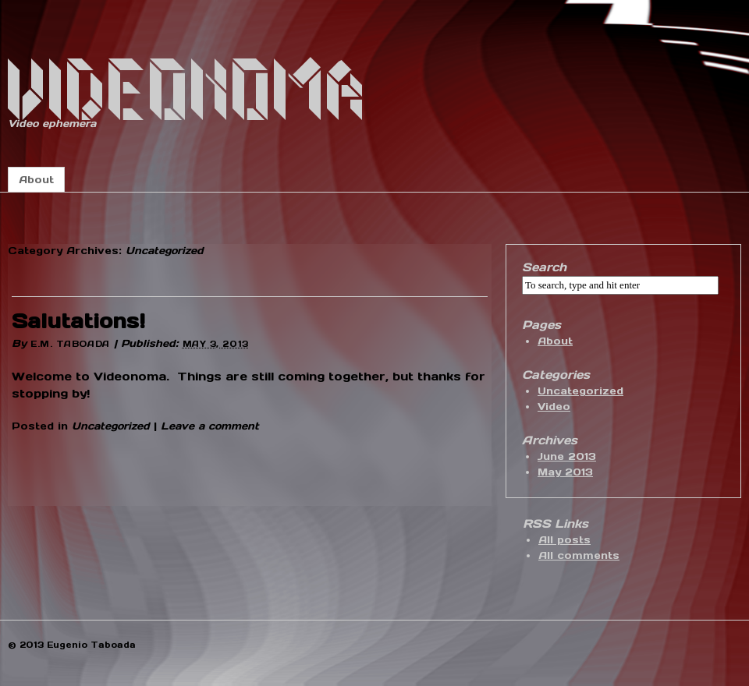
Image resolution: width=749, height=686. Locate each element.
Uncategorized (111, 426)
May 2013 (565, 472)
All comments (578, 555)
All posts (564, 539)
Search (544, 267)
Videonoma (188, 91)
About (36, 179)
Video (554, 406)
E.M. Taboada (70, 343)
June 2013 (567, 456)
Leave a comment (210, 426)
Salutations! (78, 321)
